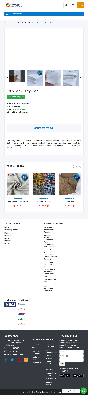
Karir (33, 348)
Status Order (51, 379)
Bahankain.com (43, 392)
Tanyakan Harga (16, 97)
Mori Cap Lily (9, 244)
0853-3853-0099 (14, 351)
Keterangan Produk (43, 128)
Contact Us (36, 363)
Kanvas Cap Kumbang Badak (11, 228)
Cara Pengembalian (51, 351)
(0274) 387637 (13, 348)
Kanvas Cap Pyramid (9, 239)
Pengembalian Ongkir (51, 374)
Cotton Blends (28, 23)
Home (6, 23)
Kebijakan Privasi (36, 358)
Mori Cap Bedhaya (8, 234)
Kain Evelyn (70, 202)
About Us (35, 344)
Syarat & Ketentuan (36, 352)
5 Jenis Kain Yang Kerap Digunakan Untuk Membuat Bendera (50, 254)
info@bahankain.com (15, 354)
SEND (62, 364)
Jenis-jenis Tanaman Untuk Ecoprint (50, 229)
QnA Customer (50, 345)
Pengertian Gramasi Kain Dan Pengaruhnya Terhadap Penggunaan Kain (49, 269)
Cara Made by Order (50, 357)
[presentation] (7, 77)
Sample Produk (49, 383)
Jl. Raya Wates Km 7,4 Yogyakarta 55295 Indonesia (15, 342)
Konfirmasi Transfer (50, 362)
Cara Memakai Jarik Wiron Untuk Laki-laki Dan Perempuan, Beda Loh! (50, 285)
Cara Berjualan (49, 368)
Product (16, 23)
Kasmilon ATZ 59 (44, 202)
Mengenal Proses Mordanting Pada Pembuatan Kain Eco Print (49, 241)
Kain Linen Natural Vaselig (18, 202)
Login (80, 5)
